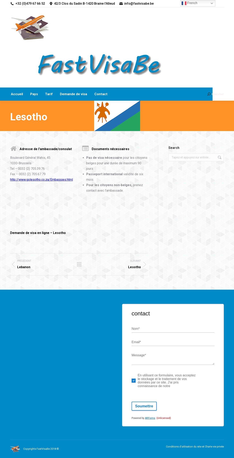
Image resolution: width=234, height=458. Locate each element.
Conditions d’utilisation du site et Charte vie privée (195, 446)
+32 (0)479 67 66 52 (27, 3)
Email (136, 342)
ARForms (150, 418)
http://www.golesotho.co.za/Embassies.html (41, 179)
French (189, 3)
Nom (136, 329)
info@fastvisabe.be (136, 3)
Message (139, 355)
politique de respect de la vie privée (204, 381)
